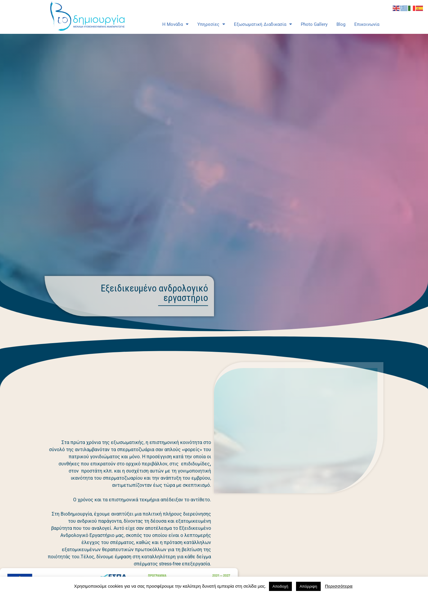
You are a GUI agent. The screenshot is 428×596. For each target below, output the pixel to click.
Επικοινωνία (366, 24)
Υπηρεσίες (211, 24)
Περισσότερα (339, 586)
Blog (340, 24)
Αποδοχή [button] (280, 586)
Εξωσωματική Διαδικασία (263, 24)
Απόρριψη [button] (308, 586)
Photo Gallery (314, 24)
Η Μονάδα (175, 24)
